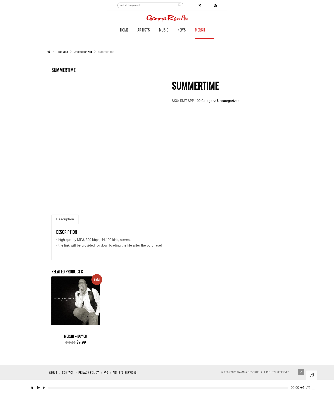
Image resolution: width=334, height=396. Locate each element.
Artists (143, 30)
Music (163, 30)
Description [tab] (65, 219)
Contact (68, 372)
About (53, 372)
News (182, 30)
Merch (200, 30)
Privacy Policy (88, 372)
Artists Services (125, 372)
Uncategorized (228, 101)
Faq (106, 372)
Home (124, 30)
